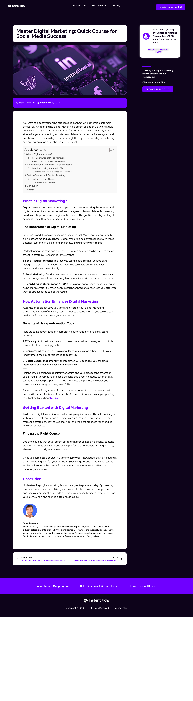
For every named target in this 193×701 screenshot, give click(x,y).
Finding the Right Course (43, 179)
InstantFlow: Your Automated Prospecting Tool (54, 172)
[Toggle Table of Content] (110, 149)
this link (53, 398)
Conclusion (32, 185)
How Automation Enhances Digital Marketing (49, 164)
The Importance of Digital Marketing (48, 157)
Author (30, 189)
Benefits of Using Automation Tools (48, 168)
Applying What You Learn (45, 182)
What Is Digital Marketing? (39, 154)
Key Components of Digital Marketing (50, 161)
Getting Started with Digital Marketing (46, 175)
